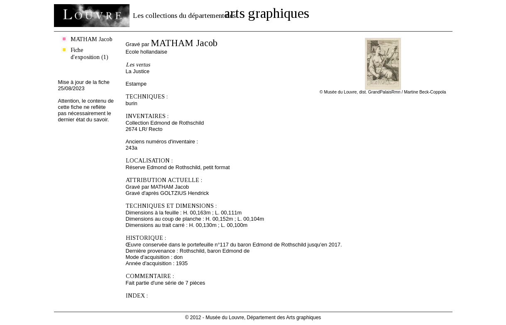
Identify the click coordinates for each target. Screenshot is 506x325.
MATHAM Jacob (91, 39)
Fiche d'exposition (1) (89, 53)
